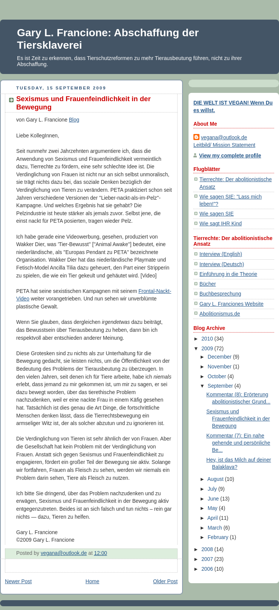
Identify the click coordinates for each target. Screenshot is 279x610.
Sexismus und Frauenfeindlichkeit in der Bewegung (238, 419)
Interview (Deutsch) (221, 264)
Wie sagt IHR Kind (220, 223)
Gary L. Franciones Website (231, 304)
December (220, 357)
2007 (207, 559)
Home (93, 581)
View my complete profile (230, 156)
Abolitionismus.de (219, 314)
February (219, 537)
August (216, 479)
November (220, 367)
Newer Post (18, 581)
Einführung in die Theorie (228, 274)
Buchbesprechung (220, 294)
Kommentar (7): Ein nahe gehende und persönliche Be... (238, 443)
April (213, 518)
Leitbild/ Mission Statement (224, 145)
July (213, 489)
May (213, 508)
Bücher (207, 284)
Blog (74, 120)
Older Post (165, 581)
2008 (207, 549)
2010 (207, 339)
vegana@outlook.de (224, 137)
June (214, 499)
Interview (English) (220, 254)
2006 (207, 569)
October (218, 376)
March (216, 528)
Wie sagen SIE (216, 214)
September (221, 386)
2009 (207, 348)
